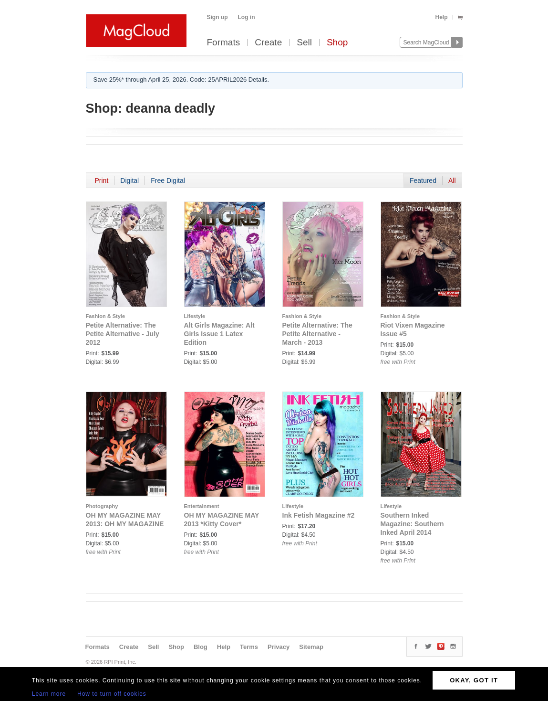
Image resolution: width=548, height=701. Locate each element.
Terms (249, 646)
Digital (129, 180)
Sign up (217, 17)
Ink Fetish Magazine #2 (318, 515)
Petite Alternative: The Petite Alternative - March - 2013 (317, 333)
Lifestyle (195, 316)
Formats (223, 42)
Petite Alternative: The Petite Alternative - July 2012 (122, 333)
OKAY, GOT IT (474, 680)
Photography (102, 506)
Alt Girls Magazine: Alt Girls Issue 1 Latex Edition (219, 333)
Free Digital (168, 180)
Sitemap (311, 646)
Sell (304, 42)
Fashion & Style (105, 316)
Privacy (279, 646)
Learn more (49, 693)
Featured (423, 180)
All (452, 180)
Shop (337, 42)
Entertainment (201, 506)
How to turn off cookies (111, 693)
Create (268, 42)
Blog (200, 646)
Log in (246, 17)
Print (102, 180)
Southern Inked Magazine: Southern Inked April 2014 (412, 523)
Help (441, 17)
